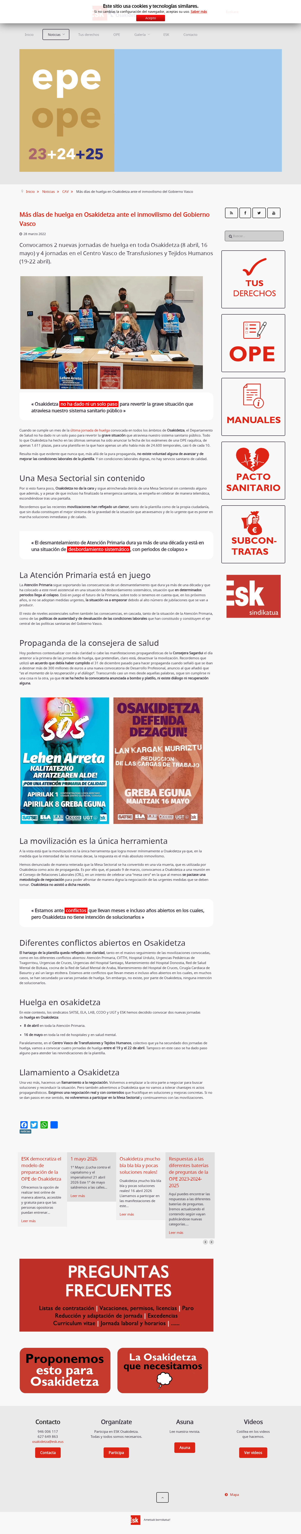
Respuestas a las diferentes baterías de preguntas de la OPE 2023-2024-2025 (189, 1172)
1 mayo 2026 (84, 1159)
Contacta (48, 1452)
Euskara (232, 11)
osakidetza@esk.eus (47, 1441)
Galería (140, 34)
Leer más (28, 1221)
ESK (166, 34)
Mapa (234, 1494)
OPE (116, 34)
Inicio (29, 34)
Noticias (54, 34)
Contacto (190, 34)
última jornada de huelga (89, 430)
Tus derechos (88, 34)
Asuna (184, 1447)
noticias (25, 1131)
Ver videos (253, 1452)
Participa (116, 1452)
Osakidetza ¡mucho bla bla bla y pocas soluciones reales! (140, 1165)
